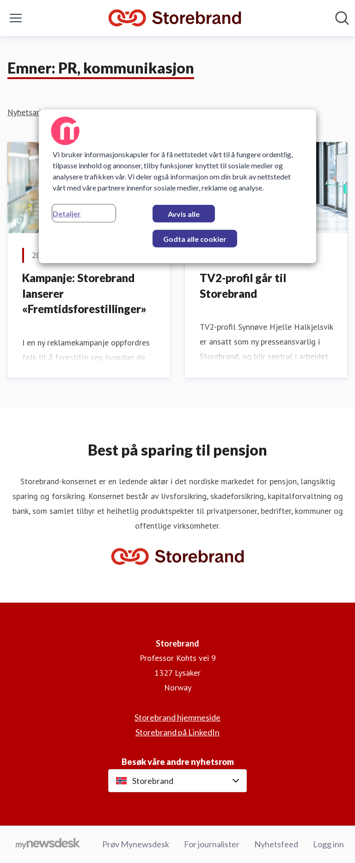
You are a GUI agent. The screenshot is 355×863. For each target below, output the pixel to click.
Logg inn (328, 844)
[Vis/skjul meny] (16, 18)
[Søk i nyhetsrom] (342, 18)
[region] (177, 186)
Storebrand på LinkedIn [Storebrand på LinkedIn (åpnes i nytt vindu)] (177, 732)
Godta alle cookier (194, 238)
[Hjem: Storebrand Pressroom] (174, 18)
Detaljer (67, 213)
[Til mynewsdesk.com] (48, 844)
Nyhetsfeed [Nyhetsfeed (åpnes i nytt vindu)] (276, 844)
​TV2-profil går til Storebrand (243, 285)
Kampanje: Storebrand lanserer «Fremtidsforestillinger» (84, 293)
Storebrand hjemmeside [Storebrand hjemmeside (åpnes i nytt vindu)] (177, 717)
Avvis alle (184, 214)
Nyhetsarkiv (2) (34, 112)
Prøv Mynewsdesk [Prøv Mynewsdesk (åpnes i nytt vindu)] (135, 844)
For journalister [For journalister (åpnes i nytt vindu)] (211, 844)
